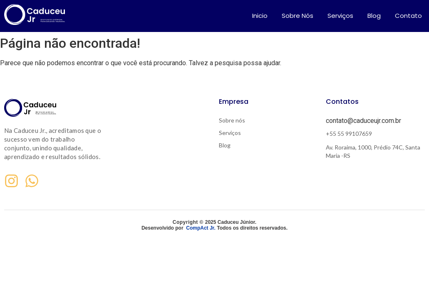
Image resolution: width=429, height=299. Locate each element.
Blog (374, 15)
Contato (408, 15)
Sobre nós (232, 120)
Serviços (340, 15)
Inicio (260, 15)
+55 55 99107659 (349, 133)
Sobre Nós (297, 15)
